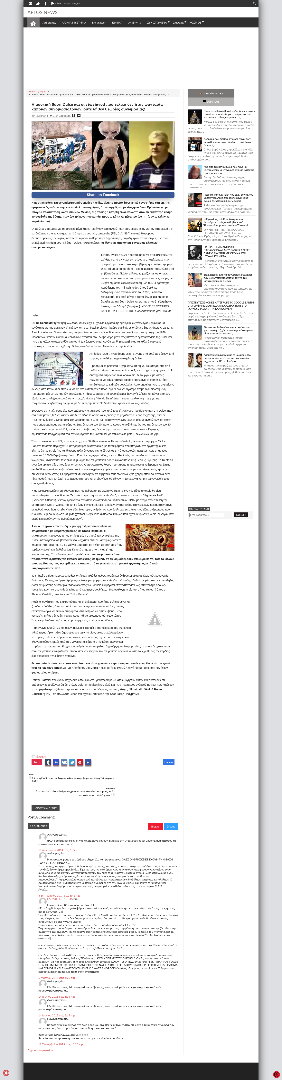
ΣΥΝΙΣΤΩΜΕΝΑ (157, 22)
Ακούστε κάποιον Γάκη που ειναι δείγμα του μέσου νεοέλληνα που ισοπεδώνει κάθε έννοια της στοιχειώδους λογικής (228, 189)
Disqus (171, 812)
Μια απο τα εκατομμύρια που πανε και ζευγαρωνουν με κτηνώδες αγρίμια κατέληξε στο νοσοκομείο (229, 161)
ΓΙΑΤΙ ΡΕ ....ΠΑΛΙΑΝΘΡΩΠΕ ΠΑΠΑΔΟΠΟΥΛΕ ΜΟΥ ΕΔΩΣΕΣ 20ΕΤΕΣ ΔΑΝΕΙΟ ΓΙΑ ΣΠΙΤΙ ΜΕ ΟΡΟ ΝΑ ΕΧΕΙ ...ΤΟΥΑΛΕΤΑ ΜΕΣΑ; (227, 243)
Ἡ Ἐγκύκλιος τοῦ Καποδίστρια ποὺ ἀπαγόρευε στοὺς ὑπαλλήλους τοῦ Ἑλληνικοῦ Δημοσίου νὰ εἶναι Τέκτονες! (226, 214)
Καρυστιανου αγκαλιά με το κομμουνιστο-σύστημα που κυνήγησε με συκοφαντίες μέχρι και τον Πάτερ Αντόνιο (228, 349)
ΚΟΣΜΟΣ (196, 22)
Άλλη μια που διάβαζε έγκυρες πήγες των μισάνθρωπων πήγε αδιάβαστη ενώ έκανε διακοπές (227, 133)
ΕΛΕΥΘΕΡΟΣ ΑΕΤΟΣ (59, 885)
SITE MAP (83, 1076)
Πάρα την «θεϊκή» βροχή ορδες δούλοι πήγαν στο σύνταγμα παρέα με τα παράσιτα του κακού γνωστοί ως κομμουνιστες (229, 105)
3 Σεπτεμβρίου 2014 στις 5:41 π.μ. (59, 881)
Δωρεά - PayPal (72, 3)
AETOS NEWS (43, 12)
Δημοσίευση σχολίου (40, 1036)
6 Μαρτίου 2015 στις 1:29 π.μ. (57, 963)
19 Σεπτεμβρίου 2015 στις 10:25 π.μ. (61, 1030)
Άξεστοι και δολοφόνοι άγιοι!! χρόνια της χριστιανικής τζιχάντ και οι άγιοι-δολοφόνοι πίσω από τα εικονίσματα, (228, 321)
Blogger (155, 812)
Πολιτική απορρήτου (101, 1076)
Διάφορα (178, 22)
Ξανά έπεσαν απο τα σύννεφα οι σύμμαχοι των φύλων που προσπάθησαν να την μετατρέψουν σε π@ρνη (228, 269)
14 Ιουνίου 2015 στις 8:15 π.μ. (56, 982)
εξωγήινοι (41, 756)
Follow (169, 762)
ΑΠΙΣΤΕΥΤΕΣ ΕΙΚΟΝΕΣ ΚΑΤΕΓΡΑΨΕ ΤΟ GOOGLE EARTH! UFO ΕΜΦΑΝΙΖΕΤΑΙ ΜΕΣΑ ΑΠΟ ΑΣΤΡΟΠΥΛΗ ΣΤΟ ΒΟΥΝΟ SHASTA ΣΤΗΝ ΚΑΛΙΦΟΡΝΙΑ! (221, 297)
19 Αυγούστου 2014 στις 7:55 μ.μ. (59, 836)
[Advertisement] (141, 57)
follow (55, 4)
